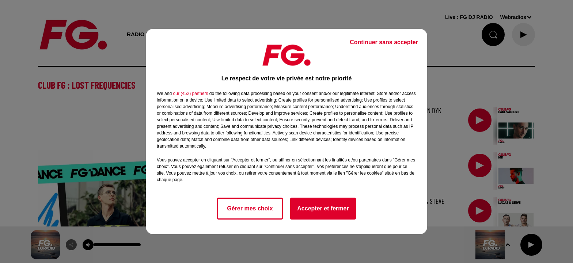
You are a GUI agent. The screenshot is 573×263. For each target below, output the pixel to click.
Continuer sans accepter (384, 42)
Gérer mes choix (250, 208)
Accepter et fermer (323, 208)
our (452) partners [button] (190, 93)
